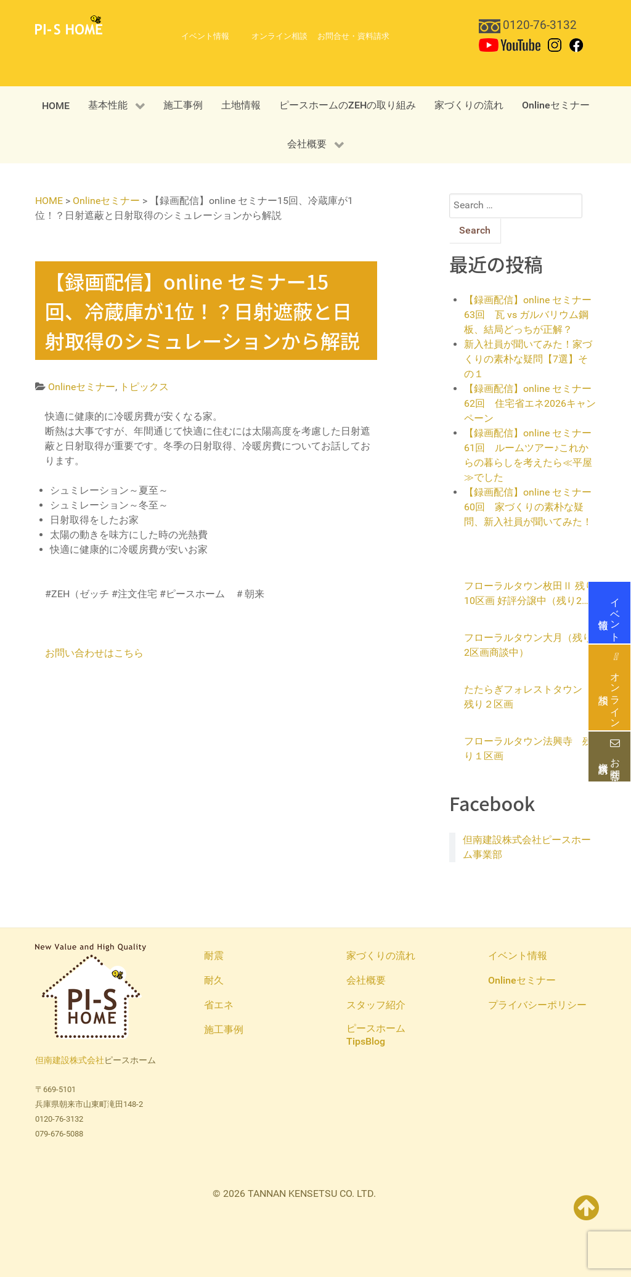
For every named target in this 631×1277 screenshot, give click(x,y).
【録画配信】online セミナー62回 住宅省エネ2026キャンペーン (530, 403)
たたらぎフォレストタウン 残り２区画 (528, 696)
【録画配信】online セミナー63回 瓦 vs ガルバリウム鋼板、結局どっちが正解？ (528, 314)
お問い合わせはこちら (94, 653)
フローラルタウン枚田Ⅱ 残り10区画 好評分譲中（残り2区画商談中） (529, 594)
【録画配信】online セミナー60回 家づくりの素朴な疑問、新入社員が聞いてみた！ (528, 507)
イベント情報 (609, 612)
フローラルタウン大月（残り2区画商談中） (528, 645)
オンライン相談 (609, 687)
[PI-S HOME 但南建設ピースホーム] (68, 24)
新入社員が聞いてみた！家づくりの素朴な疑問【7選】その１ (528, 359)
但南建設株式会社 (69, 1060)
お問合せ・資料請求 (609, 757)
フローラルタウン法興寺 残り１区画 (528, 748)
